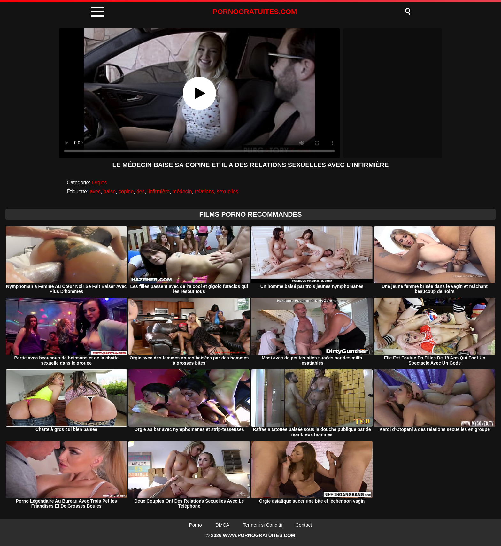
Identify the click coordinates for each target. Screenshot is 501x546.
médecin (182, 191)
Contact (304, 524)
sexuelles (227, 191)
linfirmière (159, 191)
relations (204, 191)
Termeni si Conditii (262, 524)
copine (126, 191)
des (140, 191)
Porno (195, 524)
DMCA (222, 524)
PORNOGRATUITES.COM (255, 12)
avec (95, 191)
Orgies (99, 182)
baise (110, 191)
